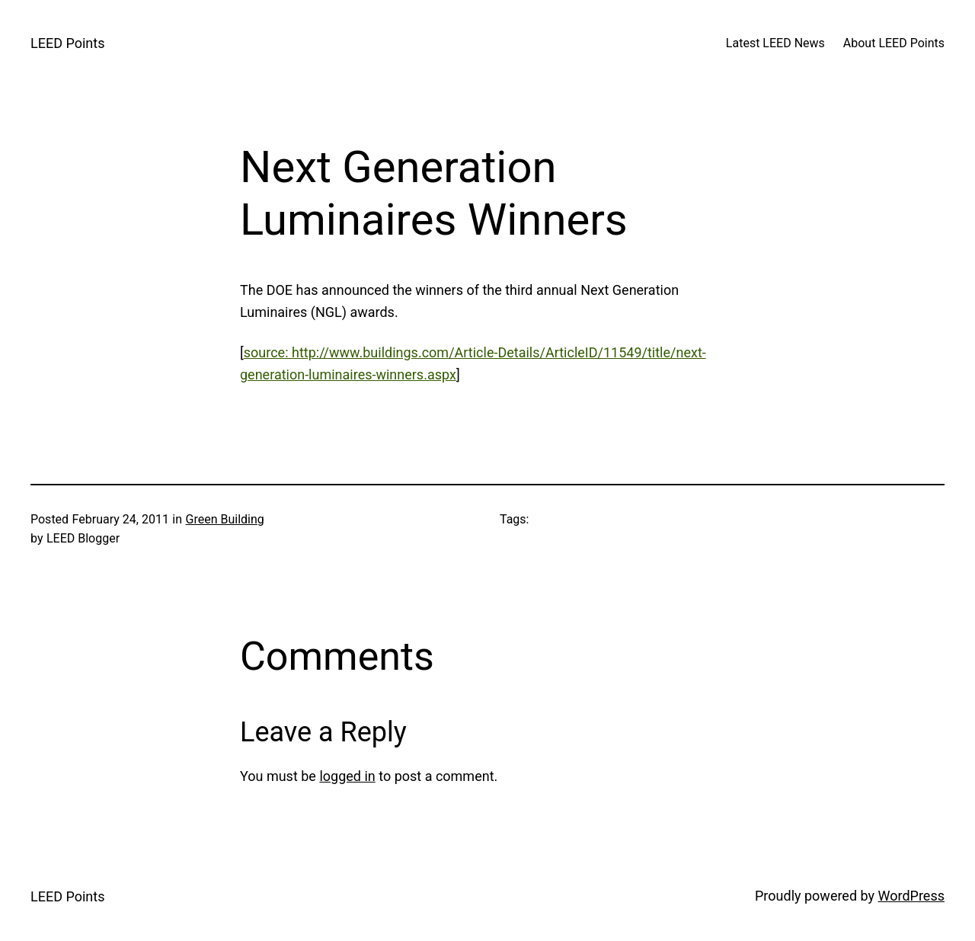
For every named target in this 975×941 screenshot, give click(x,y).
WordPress (911, 896)
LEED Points (67, 43)
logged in (347, 776)
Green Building (225, 519)
